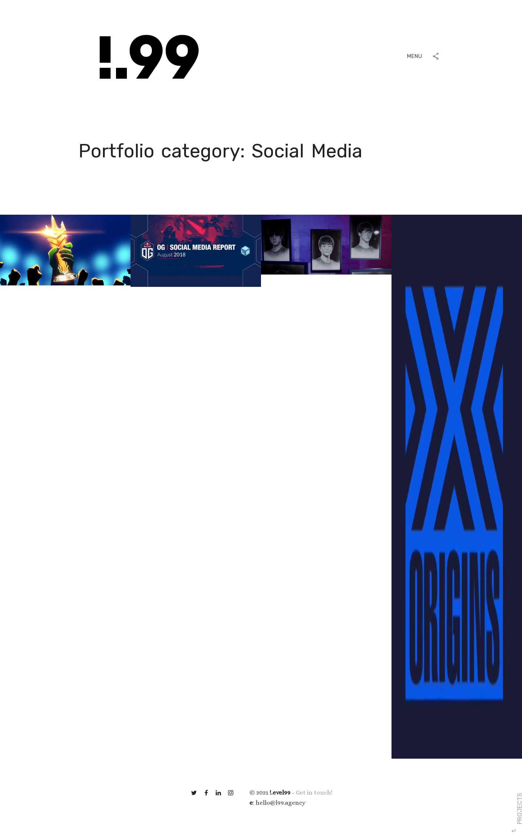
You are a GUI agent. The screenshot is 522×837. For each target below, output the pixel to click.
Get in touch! (314, 792)
